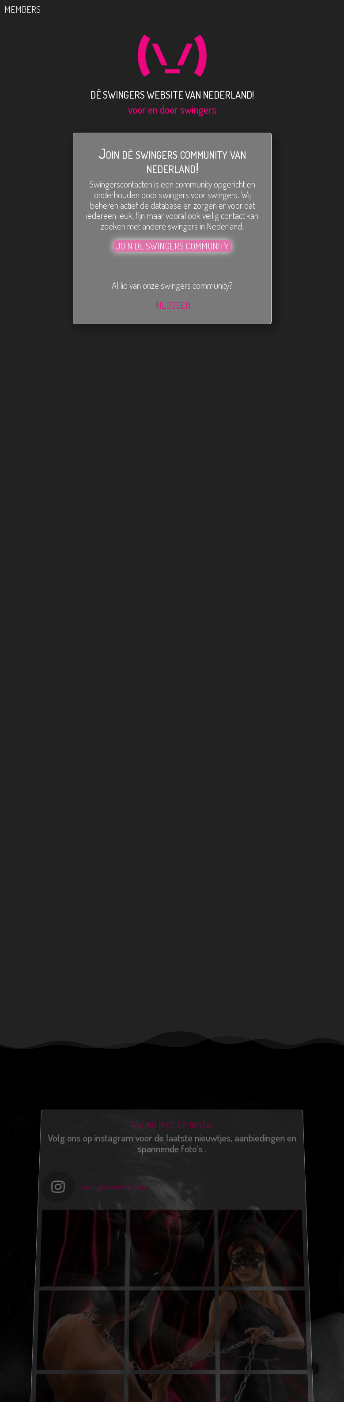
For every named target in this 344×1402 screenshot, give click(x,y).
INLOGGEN (172, 304)
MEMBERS (30, 9)
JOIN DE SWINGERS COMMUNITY (171, 245)
